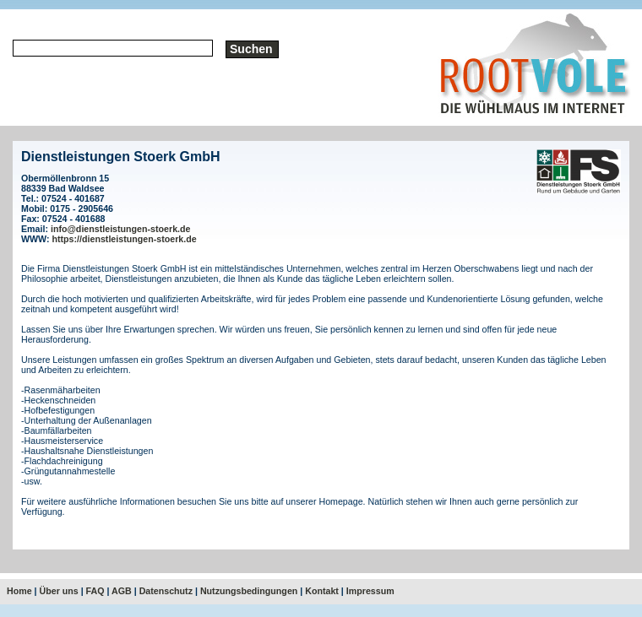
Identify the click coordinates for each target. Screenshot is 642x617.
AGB (122, 591)
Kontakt (322, 591)
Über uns (59, 591)
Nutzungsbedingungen (248, 591)
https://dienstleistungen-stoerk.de (124, 239)
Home (19, 591)
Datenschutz (166, 591)
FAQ (95, 591)
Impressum (370, 591)
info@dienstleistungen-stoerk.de (121, 229)
